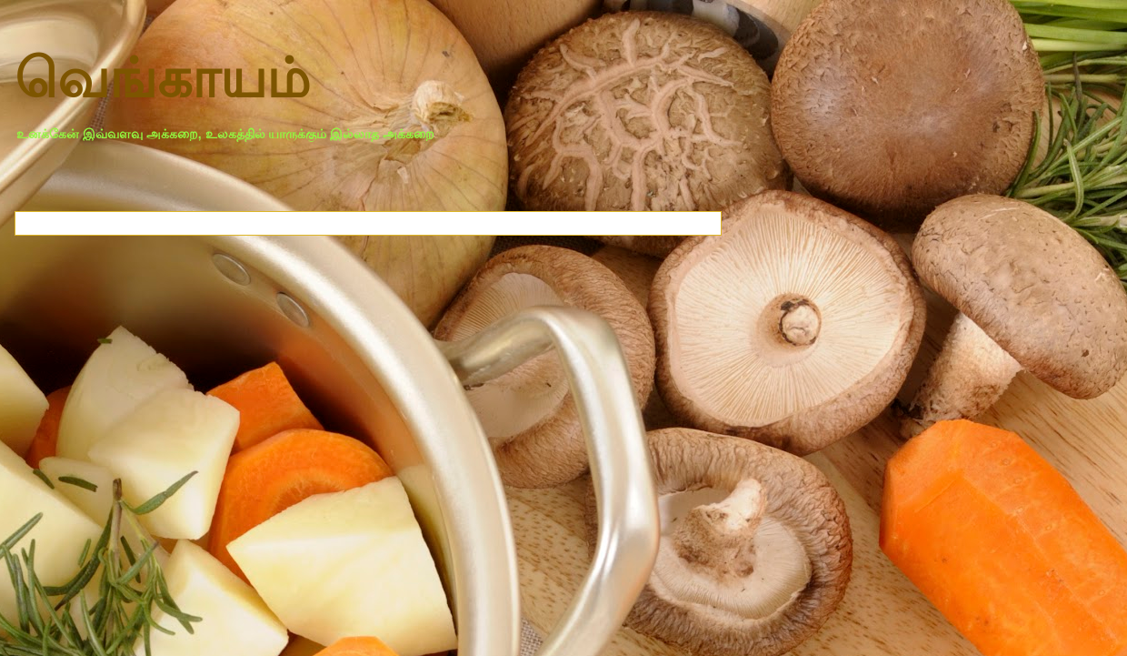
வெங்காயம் (162, 78)
